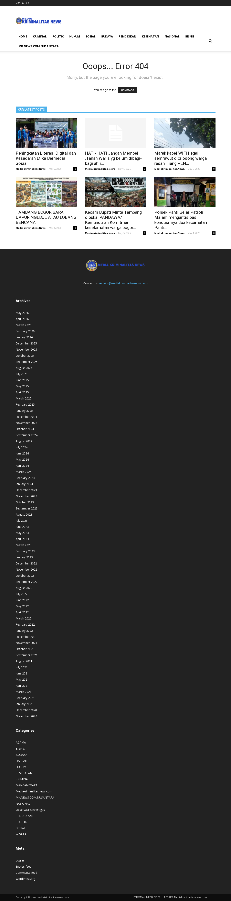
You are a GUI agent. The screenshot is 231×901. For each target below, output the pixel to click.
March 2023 (23, 545)
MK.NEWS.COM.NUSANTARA (39, 46)
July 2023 (22, 521)
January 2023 (24, 557)
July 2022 (22, 594)
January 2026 (24, 337)
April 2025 (22, 392)
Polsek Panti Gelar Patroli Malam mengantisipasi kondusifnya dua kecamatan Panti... (180, 220)
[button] (211, 41)
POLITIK (58, 36)
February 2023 (25, 551)
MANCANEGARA (27, 785)
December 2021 (26, 637)
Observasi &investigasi (30, 810)
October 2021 (25, 649)
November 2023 (26, 496)
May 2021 (22, 679)
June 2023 (22, 527)
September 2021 (27, 655)
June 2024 (22, 453)
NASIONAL (172, 36)
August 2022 (24, 588)
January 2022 (24, 631)
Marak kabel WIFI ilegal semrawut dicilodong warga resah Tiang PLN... (180, 158)
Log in (20, 860)
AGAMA (21, 742)
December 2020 (26, 710)
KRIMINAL (40, 36)
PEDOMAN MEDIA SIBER (147, 897)
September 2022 (27, 582)
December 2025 (26, 343)
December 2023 (26, 490)
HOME (23, 36)
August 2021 (24, 661)
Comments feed (26, 873)
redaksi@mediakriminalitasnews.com (123, 283)
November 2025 (26, 349)
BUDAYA (107, 36)
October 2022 (25, 576)
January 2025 (24, 411)
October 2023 (25, 502)
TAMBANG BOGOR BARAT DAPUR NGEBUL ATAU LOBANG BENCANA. (46, 217)
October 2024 (25, 429)
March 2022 (23, 618)
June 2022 (22, 600)
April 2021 (22, 686)
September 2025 (27, 362)
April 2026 (22, 319)
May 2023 (22, 533)
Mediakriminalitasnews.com (34, 791)
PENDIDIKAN (127, 36)
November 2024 (26, 423)
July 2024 (22, 447)
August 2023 (24, 514)
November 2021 (26, 643)
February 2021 (25, 698)
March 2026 (23, 325)
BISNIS (189, 36)
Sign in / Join (22, 2)
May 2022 (22, 606)
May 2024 (22, 459)
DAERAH (21, 761)
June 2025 (22, 380)
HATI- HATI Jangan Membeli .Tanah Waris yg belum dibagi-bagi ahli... (113, 158)
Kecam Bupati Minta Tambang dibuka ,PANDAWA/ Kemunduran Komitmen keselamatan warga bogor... (113, 220)
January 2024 (24, 484)
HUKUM (74, 36)
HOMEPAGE (127, 90)
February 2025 (25, 404)
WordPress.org (25, 879)
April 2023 (22, 539)
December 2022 (26, 563)
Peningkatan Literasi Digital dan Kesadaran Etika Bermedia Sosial (46, 158)
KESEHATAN (150, 36)
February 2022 (25, 624)
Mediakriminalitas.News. (31, 168)
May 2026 (22, 313)
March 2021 (23, 692)
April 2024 (22, 466)
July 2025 (22, 374)
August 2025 (24, 368)
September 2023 (27, 508)
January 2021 (24, 704)
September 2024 (27, 435)
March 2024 (23, 472)
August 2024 (24, 441)
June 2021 (22, 673)
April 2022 (22, 612)
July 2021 (22, 667)
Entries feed (23, 866)
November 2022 (26, 569)
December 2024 (26, 417)
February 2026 (25, 331)
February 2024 (25, 478)
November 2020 (26, 716)
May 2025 (22, 386)
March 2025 (23, 398)
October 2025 (25, 356)
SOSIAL (91, 36)
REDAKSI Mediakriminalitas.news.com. (185, 897)
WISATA (21, 834)
